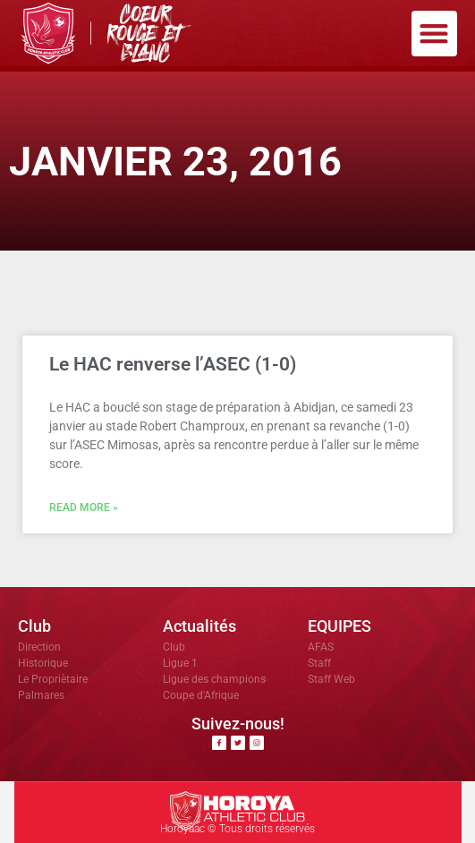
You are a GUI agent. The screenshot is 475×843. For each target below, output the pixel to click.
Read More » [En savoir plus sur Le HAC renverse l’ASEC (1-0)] (83, 507)
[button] (434, 33)
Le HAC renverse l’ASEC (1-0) (172, 364)
